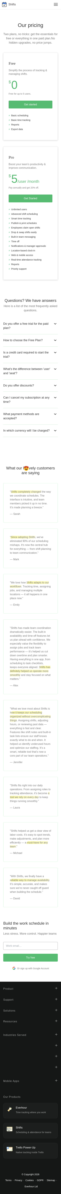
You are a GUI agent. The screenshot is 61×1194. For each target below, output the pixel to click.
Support (8, 999)
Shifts (12, 4)
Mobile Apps (11, 1081)
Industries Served (14, 1035)
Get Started (30, 198)
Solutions (9, 1010)
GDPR (40, 1180)
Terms (8, 1180)
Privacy (18, 1180)
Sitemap (51, 1180)
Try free (30, 957)
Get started (30, 104)
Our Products (11, 1097)
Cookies (29, 1180)
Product (8, 988)
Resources (10, 1021)
